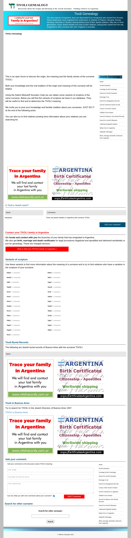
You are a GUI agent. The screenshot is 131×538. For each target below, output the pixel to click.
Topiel (9, 325)
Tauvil (50, 287)
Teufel (50, 306)
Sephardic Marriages (106, 132)
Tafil (8, 282)
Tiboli (49, 311)
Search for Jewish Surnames (108, 93)
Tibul (8, 315)
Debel (49, 273)
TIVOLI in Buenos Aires (16, 412)
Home (101, 82)
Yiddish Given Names (106, 112)
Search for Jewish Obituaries (108, 120)
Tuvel (8, 335)
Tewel (8, 311)
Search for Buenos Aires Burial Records (112, 116)
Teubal (9, 306)
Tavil (49, 292)
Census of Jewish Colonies (108, 108)
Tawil (8, 296)
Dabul (9, 273)
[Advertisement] (65, 54)
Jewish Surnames (105, 85)
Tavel (8, 292)
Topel (49, 320)
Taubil (9, 287)
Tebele (50, 296)
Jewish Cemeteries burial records (110, 105)
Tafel (49, 277)
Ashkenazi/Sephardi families (108, 124)
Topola (9, 330)
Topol (49, 325)
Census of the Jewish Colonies (108, 488)
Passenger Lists (104, 97)
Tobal (8, 320)
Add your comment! (112, 224)
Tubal (49, 330)
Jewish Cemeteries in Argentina (108, 492)
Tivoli (49, 315)
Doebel (9, 277)
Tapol (49, 282)
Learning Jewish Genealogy (108, 89)
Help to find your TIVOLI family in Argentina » (37, 249)
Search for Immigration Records (110, 101)
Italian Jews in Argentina (107, 128)
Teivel (8, 301)
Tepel (49, 301)
